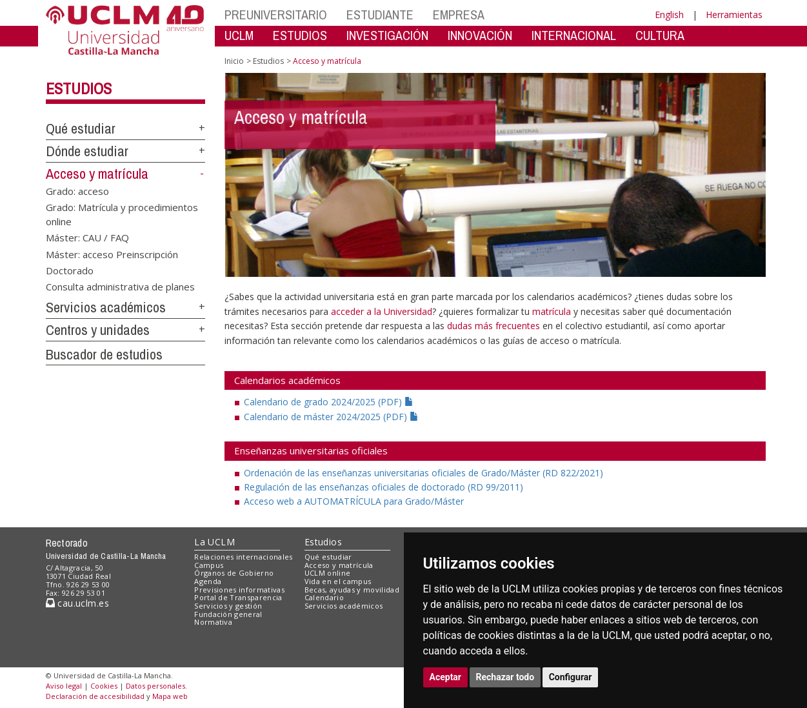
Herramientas (734, 14)
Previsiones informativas (239, 589)
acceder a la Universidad (381, 311)
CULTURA (659, 35)
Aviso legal (64, 686)
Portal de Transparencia (238, 597)
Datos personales (155, 686)
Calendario (324, 597)
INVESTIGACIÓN (387, 35)
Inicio (234, 61)
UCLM (239, 35)
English (669, 14)
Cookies (103, 686)
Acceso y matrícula (97, 173)
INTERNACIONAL (574, 35)
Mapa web (170, 696)
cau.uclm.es (77, 603)
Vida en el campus (338, 581)
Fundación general (228, 614)
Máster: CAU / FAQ (87, 237)
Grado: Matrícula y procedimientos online (122, 214)
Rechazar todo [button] (505, 677)
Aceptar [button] (446, 677)
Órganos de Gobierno (234, 573)
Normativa (213, 622)
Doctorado (70, 269)
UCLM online (327, 573)
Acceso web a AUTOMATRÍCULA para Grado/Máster (354, 501)
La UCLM (214, 542)
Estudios (79, 88)
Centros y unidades (98, 329)
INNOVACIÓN (480, 35)
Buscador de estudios (104, 354)
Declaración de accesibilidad (95, 696)
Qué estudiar (80, 128)
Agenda (207, 581)
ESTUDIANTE (379, 14)
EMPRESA (458, 14)
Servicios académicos (106, 307)
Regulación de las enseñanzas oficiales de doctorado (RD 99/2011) (383, 487)
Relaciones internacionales (243, 556)
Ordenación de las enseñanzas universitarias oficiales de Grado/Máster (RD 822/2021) (423, 473)
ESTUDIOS (300, 35)
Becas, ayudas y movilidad (351, 589)
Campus (208, 565)
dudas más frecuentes (495, 325)
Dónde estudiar (87, 151)
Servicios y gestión (228, 606)
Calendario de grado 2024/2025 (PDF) (328, 402)
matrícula (551, 311)
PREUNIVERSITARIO (275, 14)
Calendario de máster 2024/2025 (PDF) (331, 416)
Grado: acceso (77, 190)
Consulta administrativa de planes (120, 286)
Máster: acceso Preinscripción (112, 253)
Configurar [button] (570, 677)
